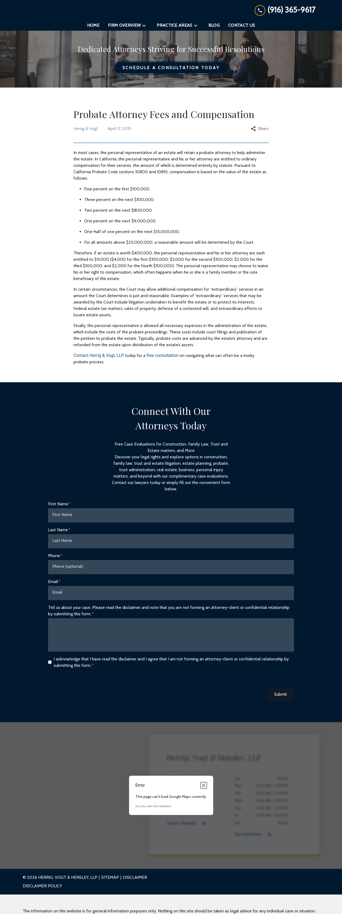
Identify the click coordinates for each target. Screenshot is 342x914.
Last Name (58, 532)
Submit (280, 696)
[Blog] (214, 28)
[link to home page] (171, 11)
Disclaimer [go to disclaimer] (135, 880)
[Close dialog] (203, 788)
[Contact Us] (241, 28)
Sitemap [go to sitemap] (110, 880)
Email (53, 584)
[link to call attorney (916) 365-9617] (285, 11)
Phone (54, 558)
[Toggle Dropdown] (145, 28)
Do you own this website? (153, 809)
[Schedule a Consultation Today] (171, 70)
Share (260, 131)
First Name (58, 506)
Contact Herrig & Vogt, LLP (98, 358)
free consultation (162, 358)
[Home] (93, 28)
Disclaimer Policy (42, 888)
